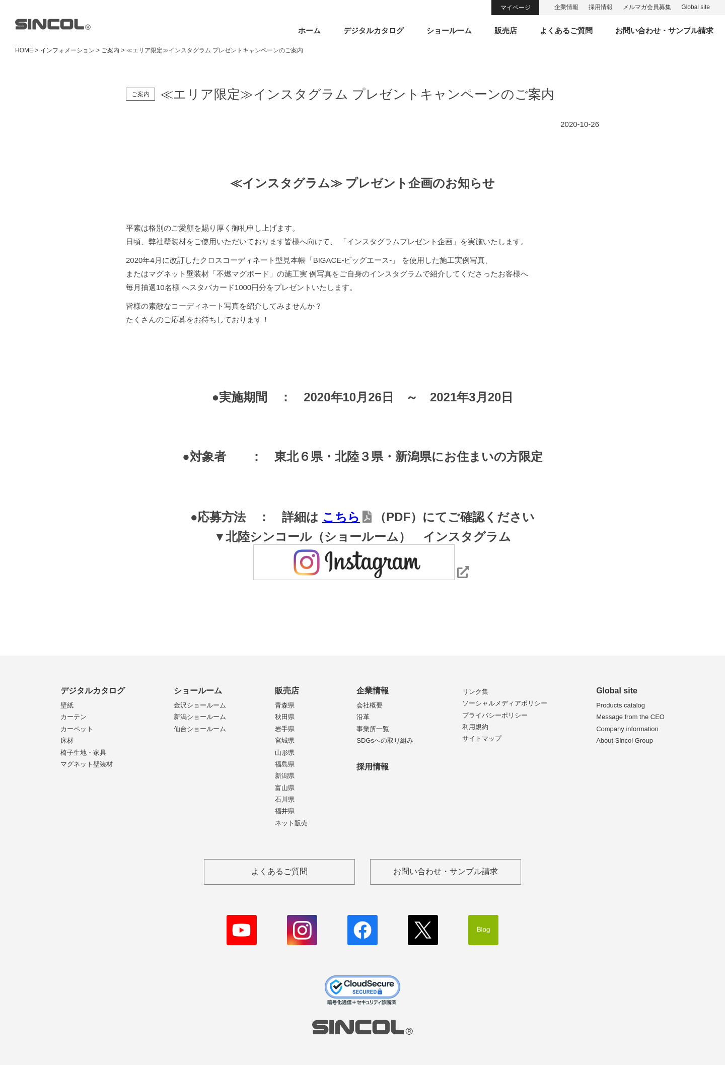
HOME (24, 50)
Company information (627, 729)
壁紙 (67, 705)
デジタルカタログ (373, 30)
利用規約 (475, 727)
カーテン (73, 717)
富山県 (285, 788)
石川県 (285, 799)
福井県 (285, 811)
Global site (695, 7)
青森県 (285, 705)
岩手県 (285, 729)
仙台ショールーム (200, 729)
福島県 (285, 764)
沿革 (363, 717)
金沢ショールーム (200, 705)
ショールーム (449, 30)
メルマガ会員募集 (647, 7)
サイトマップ (481, 738)
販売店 (505, 30)
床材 (67, 740)
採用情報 (601, 7)
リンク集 (475, 691)
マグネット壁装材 (86, 764)
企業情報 (566, 7)
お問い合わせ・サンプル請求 (664, 30)
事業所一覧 (372, 729)
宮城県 (285, 740)
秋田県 (285, 717)
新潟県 (285, 775)
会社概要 (369, 705)
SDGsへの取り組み (384, 740)
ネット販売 (291, 823)
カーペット (76, 729)
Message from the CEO (630, 717)
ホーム (309, 30)
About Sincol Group (624, 740)
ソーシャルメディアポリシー (504, 703)
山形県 (285, 752)
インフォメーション (67, 50)
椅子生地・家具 (83, 752)
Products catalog (620, 705)
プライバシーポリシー (495, 715)
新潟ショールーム (200, 717)
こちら (341, 517)
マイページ (515, 7)
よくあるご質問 (566, 30)
